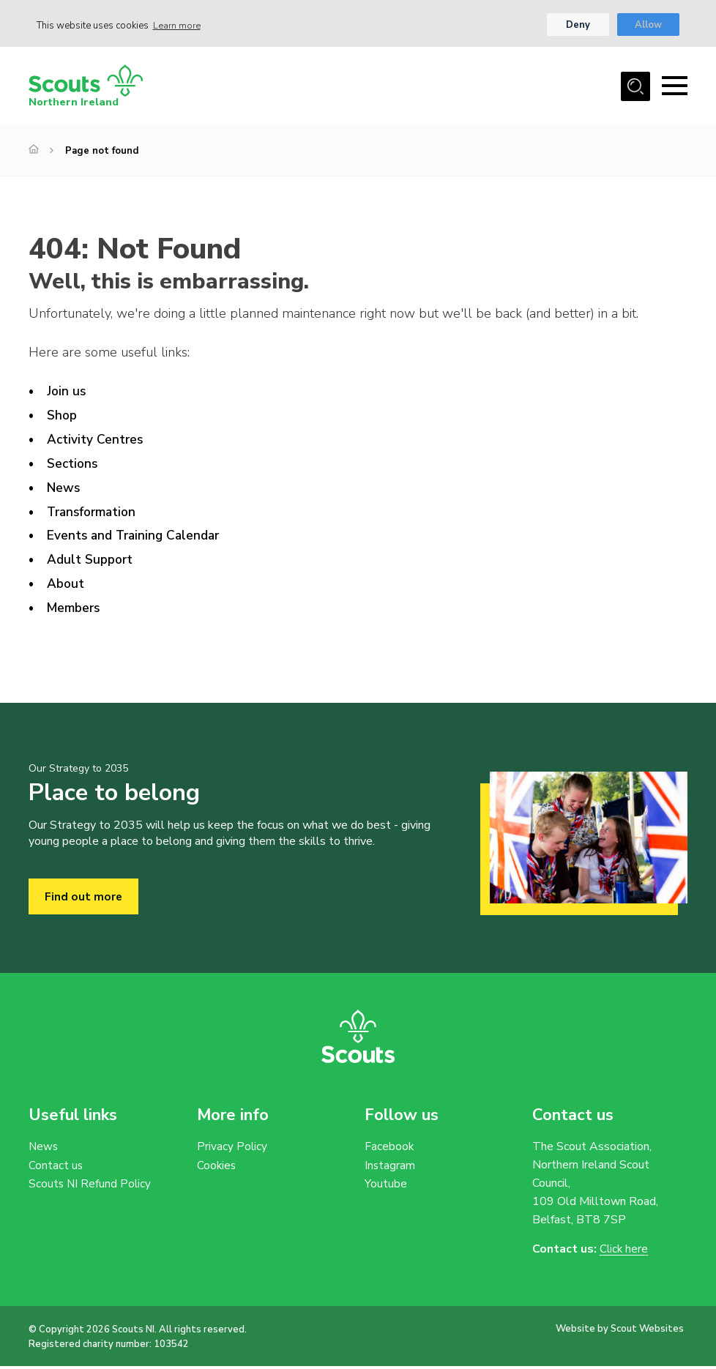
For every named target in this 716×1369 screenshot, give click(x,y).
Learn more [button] (177, 25)
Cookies (217, 1168)
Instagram (390, 1168)
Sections (73, 465)
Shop (62, 417)
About (66, 585)
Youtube (386, 1187)
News (64, 489)
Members (75, 610)
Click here (624, 1252)
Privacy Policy (232, 1149)
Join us (67, 393)
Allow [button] (648, 25)
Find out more (84, 899)
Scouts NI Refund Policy (91, 1187)
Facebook (389, 1149)
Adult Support (91, 561)
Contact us (56, 1168)
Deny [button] (577, 25)
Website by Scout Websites (620, 1331)
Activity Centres (96, 441)
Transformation (94, 513)
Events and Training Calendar (137, 537)
